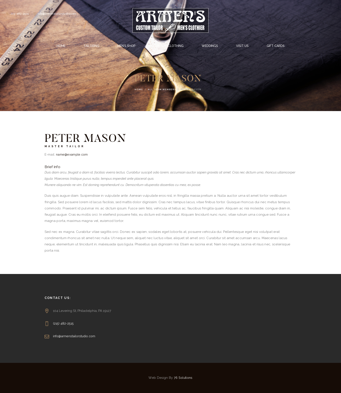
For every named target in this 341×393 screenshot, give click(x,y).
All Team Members (162, 89)
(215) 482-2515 (63, 323)
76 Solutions (183, 378)
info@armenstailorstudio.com (75, 336)
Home (138, 89)
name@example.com (72, 154)
